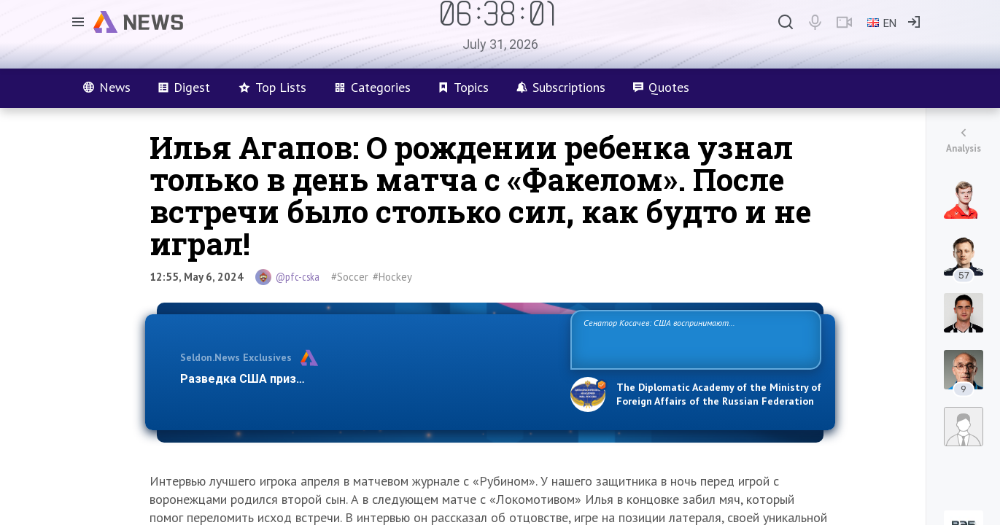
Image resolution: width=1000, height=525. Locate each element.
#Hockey (392, 277)
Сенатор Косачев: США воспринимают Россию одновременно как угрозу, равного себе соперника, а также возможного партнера (694, 338)
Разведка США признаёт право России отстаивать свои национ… (367, 379)
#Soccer (349, 277)
